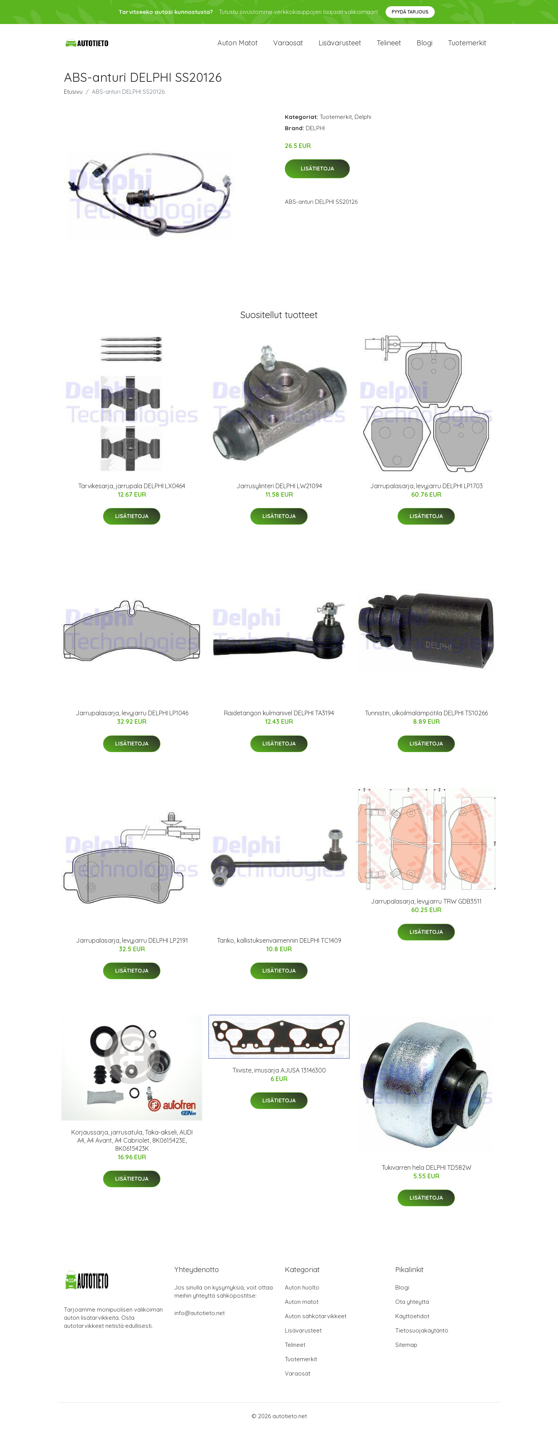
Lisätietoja (317, 175)
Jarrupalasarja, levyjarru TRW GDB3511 (426, 908)
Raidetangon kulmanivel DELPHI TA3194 (279, 720)
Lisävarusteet (340, 46)
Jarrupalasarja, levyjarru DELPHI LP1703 (426, 492)
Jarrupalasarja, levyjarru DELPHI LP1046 (132, 720)
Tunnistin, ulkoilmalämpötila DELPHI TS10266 (426, 720)
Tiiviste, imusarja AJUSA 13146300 (279, 1077)
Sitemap (406, 1351)
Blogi (424, 46)
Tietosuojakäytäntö (421, 1337)
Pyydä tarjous (410, 12)
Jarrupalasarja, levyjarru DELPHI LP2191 (132, 947)
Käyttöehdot (412, 1322)
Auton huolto (302, 1294)
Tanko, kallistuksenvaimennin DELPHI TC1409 (279, 947)
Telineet (389, 46)
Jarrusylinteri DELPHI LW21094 (279, 492)
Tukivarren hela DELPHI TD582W (426, 1174)
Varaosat (288, 46)
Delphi (363, 123)
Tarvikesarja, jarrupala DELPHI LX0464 (131, 492)
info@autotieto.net (199, 1319)
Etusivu (73, 98)
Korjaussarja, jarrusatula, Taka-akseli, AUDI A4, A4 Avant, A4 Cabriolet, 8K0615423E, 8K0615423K (132, 1147)
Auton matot (237, 46)
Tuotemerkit (467, 46)
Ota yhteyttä (412, 1308)
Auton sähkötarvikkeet (315, 1322)
